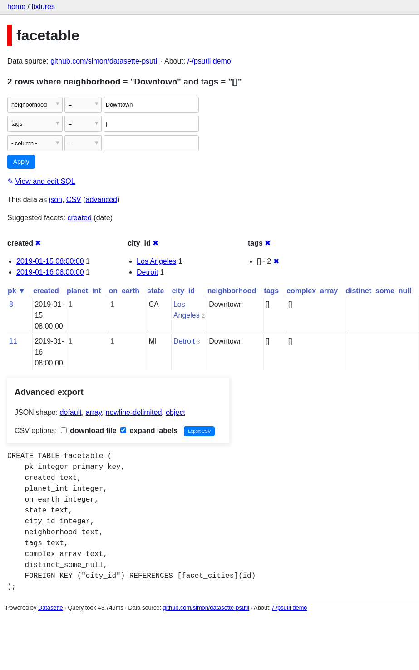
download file (89, 430)
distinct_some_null (378, 291)
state (155, 291)
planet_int (84, 291)
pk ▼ (16, 291)
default (71, 412)
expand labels (148, 430)
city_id (183, 291)
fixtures (43, 6)
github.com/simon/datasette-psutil (104, 61)
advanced (101, 199)
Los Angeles (156, 261)
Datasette (50, 607)
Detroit (147, 272)
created (80, 218)
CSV (73, 199)
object (175, 412)
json (55, 199)
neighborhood (231, 291)
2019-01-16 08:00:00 (50, 272)
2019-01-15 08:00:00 (50, 261)
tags (271, 291)
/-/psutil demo (209, 61)
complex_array (312, 291)
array (94, 412)
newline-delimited (134, 412)
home (16, 6)
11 (13, 341)
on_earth (123, 291)
